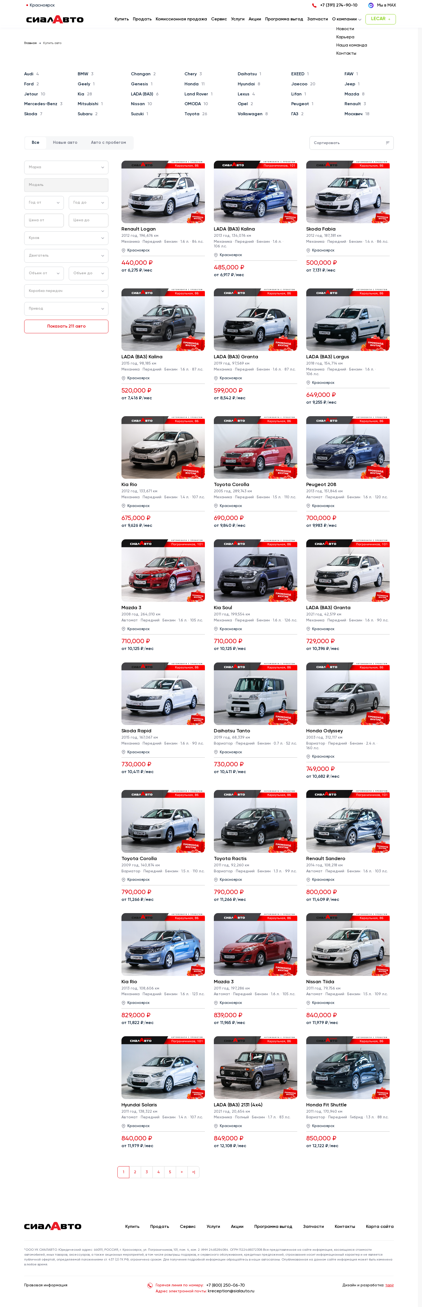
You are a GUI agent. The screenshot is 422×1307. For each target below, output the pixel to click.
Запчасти (313, 1227)
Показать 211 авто (66, 326)
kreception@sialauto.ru (231, 1291)
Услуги (213, 1227)
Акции (237, 1227)
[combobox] (66, 167)
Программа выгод (273, 1227)
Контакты (345, 1227)
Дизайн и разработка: (368, 1285)
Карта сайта (380, 1227)
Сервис (188, 1227)
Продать (142, 19)
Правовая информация (45, 1285)
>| (193, 1172)
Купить (132, 1227)
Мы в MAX (382, 5)
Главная (30, 43)
